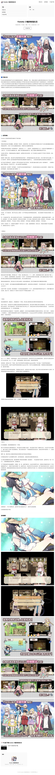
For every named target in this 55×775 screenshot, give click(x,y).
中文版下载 (52, 2)
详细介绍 (40, 2)
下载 (4, 748)
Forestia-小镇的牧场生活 (8, 2)
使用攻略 (46, 2)
